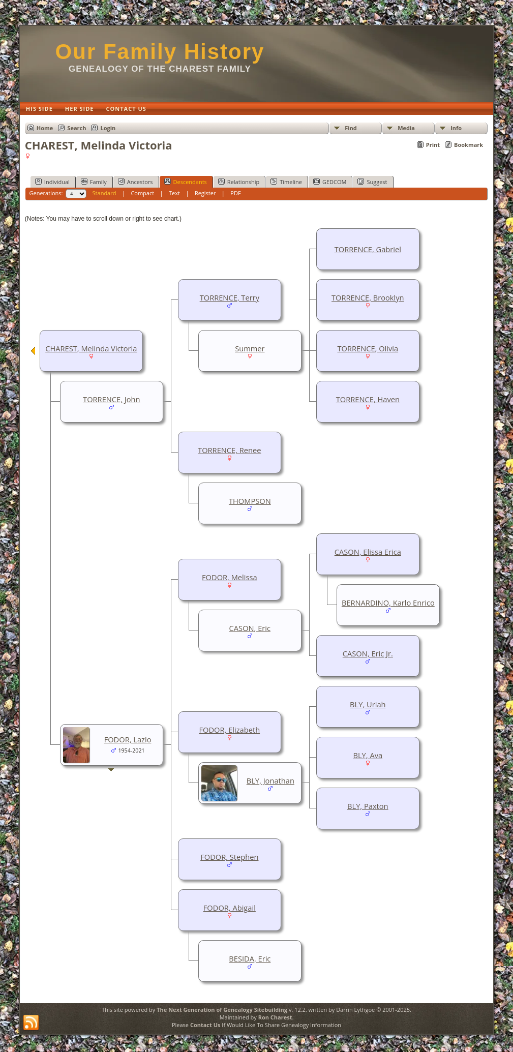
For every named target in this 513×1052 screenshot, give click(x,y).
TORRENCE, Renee (229, 450)
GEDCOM (329, 181)
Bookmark (468, 144)
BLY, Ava (368, 755)
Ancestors (135, 181)
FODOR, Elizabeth (229, 730)
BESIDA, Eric (249, 958)
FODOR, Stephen (229, 857)
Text (174, 193)
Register (205, 193)
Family (94, 181)
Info (456, 128)
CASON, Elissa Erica (368, 552)
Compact (142, 193)
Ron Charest (275, 1017)
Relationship (238, 181)
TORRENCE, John (111, 399)
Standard (104, 193)
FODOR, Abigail (229, 908)
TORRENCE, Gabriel (368, 249)
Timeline (286, 181)
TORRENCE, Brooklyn (367, 297)
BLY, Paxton (367, 806)
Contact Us (205, 1025)
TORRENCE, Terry (229, 297)
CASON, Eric (249, 628)
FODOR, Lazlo (128, 739)
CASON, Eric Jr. (368, 653)
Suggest (372, 181)
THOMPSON (250, 501)
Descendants (185, 181)
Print (433, 144)
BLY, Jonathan (270, 780)
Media (406, 128)
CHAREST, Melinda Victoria (91, 348)
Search (76, 128)
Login (107, 128)
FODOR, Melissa (229, 577)
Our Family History (160, 52)
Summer (249, 348)
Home (45, 128)
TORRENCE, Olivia (367, 348)
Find (351, 128)
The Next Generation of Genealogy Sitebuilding (222, 1009)
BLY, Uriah (367, 704)
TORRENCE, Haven (368, 399)
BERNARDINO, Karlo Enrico (388, 602)
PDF (235, 193)
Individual (52, 181)
